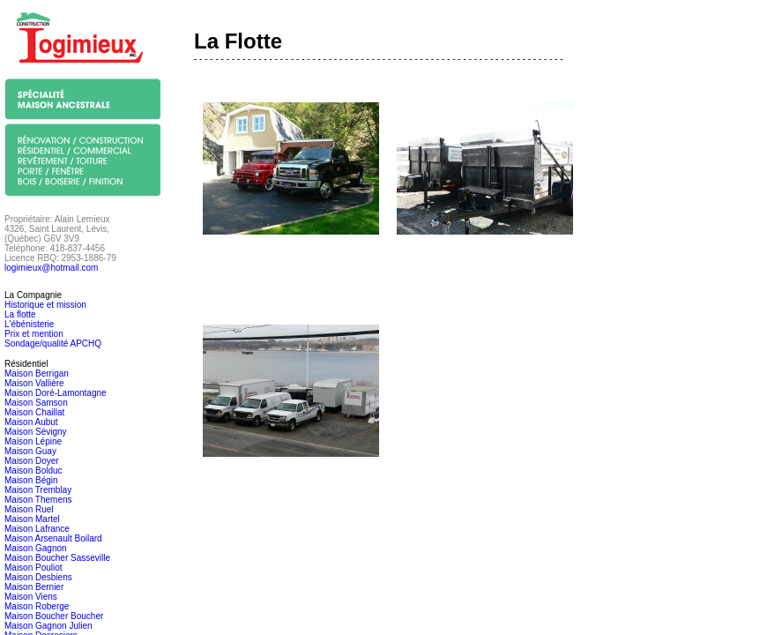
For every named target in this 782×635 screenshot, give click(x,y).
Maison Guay (30, 451)
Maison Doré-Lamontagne (55, 393)
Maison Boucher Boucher (53, 616)
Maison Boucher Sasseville (57, 558)
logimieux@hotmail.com (51, 268)
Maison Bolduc (33, 470)
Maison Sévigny (35, 432)
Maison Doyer (31, 461)
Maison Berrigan (36, 373)
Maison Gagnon (35, 548)
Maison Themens (38, 499)
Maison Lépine (33, 441)
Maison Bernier (33, 587)
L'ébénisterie (29, 324)
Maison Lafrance (37, 529)
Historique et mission (45, 305)
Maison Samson (36, 402)
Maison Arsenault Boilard (53, 538)
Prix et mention (33, 334)
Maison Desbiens (38, 577)
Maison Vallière (34, 383)
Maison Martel (32, 519)
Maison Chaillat (34, 412)
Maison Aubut (31, 422)
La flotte (20, 314)
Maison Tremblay (37, 490)
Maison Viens (30, 596)
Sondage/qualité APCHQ (52, 343)
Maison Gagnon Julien (48, 626)
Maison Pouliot (33, 567)
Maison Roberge (36, 606)
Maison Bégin (31, 480)
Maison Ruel (29, 509)
